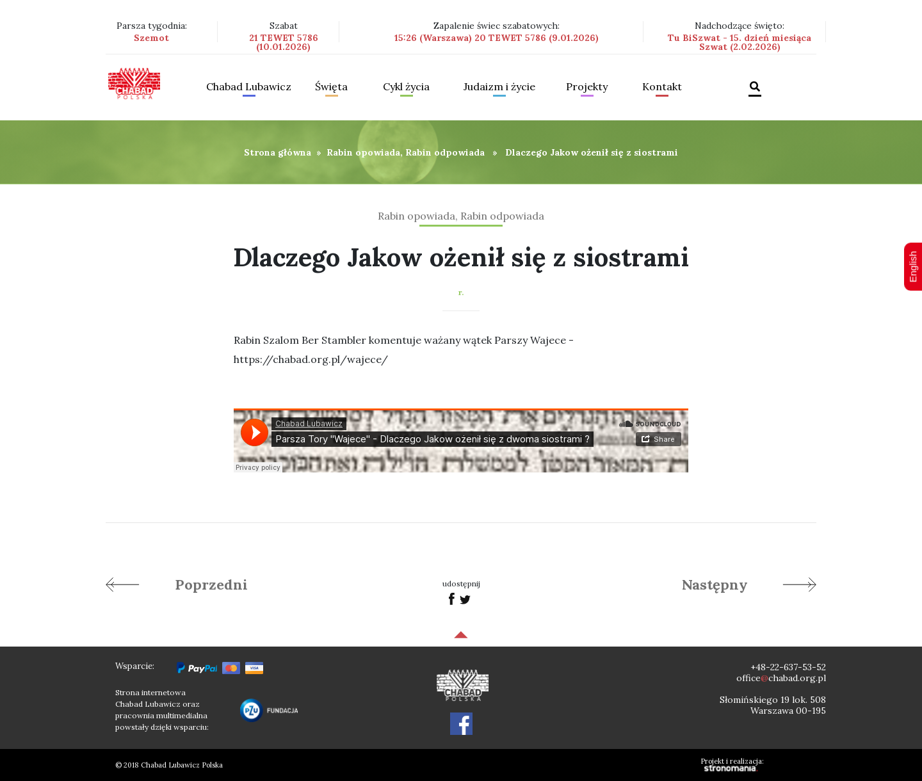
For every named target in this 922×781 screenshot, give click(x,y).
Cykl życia (406, 87)
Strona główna (277, 152)
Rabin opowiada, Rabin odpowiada (406, 152)
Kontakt (662, 87)
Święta (331, 87)
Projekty (587, 87)
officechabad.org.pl (781, 678)
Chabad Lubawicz (248, 87)
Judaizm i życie (499, 87)
